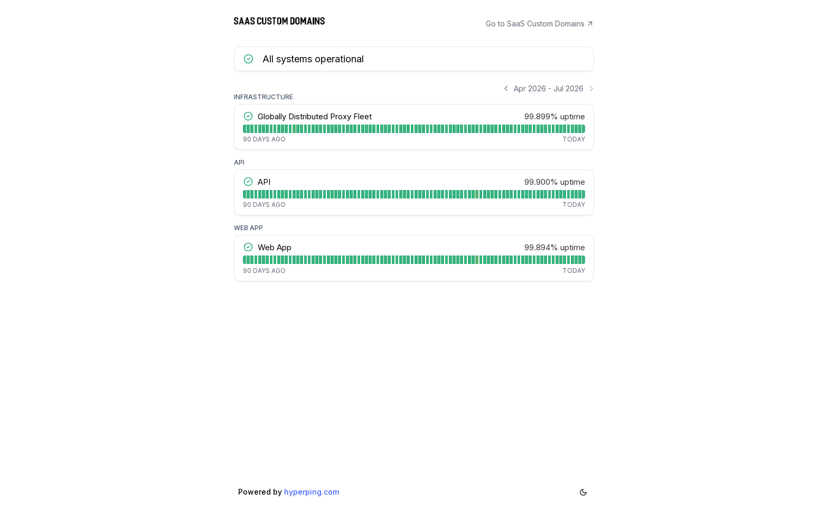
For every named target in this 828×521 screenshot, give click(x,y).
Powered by (288, 497)
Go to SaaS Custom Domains (540, 23)
